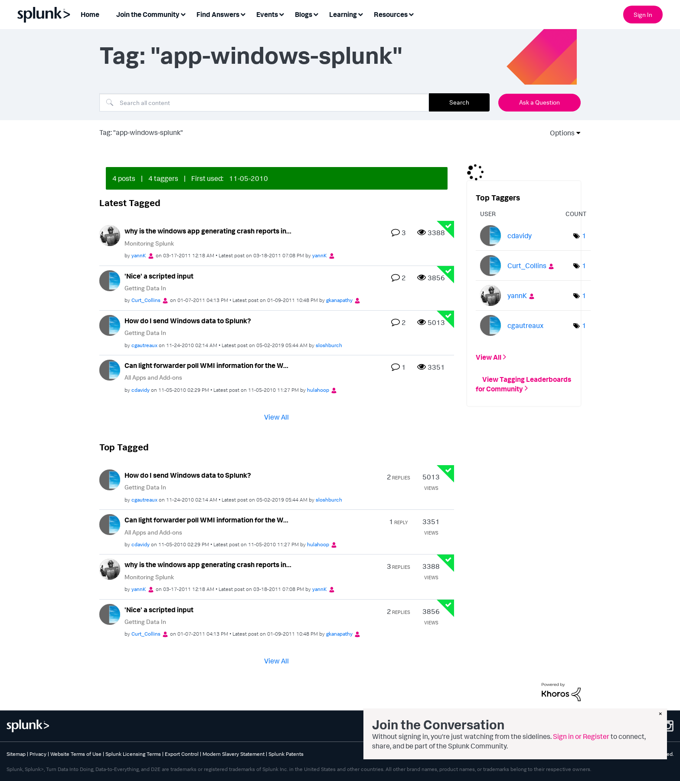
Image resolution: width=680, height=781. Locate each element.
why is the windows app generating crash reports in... (207, 230)
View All (276, 416)
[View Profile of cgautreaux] (144, 345)
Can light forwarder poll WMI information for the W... (206, 365)
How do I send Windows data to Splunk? (187, 320)
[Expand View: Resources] (411, 13)
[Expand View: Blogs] (315, 13)
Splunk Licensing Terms (133, 754)
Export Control (182, 754)
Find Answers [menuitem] (217, 14)
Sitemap (16, 754)
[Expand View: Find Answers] (243, 13)
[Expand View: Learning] (360, 13)
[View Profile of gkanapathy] (339, 300)
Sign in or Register (581, 736)
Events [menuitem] (267, 14)
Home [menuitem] (90, 14)
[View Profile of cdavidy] (140, 390)
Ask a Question (539, 102)
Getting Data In (145, 288)
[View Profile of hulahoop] (318, 390)
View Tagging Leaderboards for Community (523, 383)
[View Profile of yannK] (138, 255)
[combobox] (264, 102)
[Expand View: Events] (281, 13)
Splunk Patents (286, 754)
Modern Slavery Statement (234, 754)
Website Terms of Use (75, 754)
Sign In (643, 14)
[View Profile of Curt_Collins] (145, 300)
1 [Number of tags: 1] (584, 235)
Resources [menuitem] (391, 14)
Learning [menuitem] (343, 14)
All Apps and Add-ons (153, 377)
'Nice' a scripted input (158, 276)
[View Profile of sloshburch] (329, 345)
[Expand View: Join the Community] (183, 13)
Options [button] (559, 132)
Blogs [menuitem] (303, 14)
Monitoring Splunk (149, 243)
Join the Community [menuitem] (148, 14)
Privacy (37, 754)
